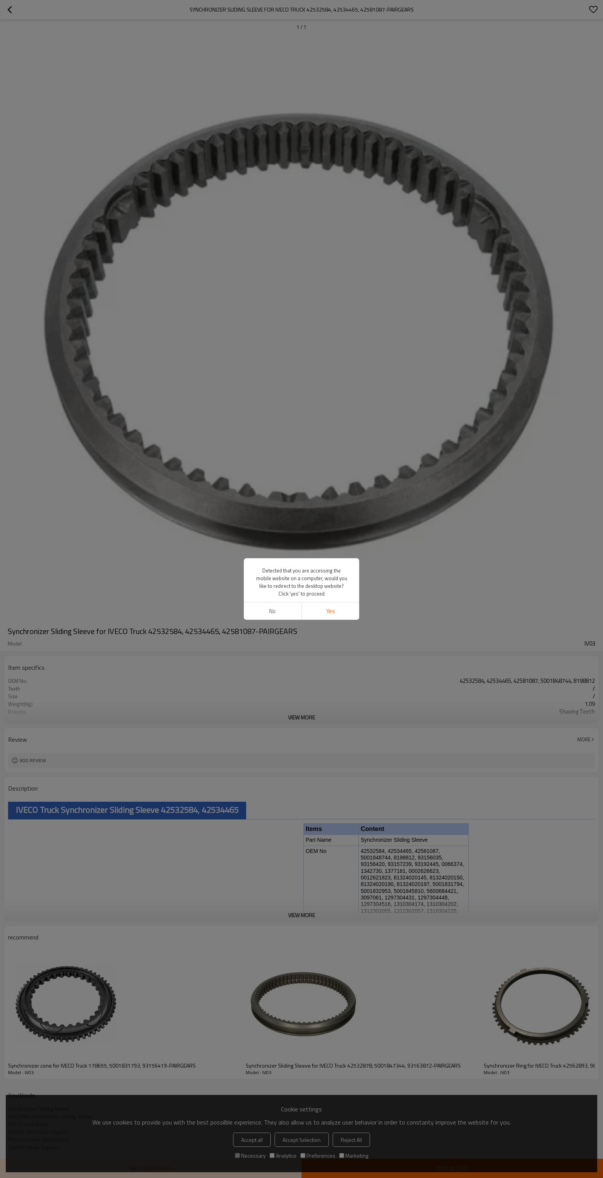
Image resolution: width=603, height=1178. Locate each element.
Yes (330, 611)
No (272, 611)
